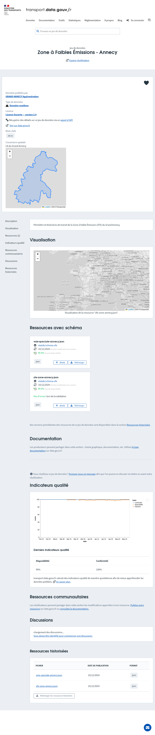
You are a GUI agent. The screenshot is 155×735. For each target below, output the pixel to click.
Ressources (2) (12, 235)
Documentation (47, 20)
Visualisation (11, 228)
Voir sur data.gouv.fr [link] (20, 125)
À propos (109, 20)
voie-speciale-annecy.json (49, 675)
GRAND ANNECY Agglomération (22, 96)
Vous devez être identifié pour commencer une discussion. (63, 635)
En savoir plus (63, 581)
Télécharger (77, 362)
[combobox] (77, 31)
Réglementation (93, 20)
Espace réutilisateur (79, 60)
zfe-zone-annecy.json (47, 686)
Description (11, 221)
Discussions (11, 260)
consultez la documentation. (74, 608)
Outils (62, 20)
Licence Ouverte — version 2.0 (21, 114)
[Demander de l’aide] (147, 727)
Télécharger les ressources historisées (54, 695)
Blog (120, 20)
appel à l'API (66, 120)
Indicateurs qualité (14, 242)
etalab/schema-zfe (47, 345)
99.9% (41, 352)
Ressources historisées (138, 424)
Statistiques (75, 20)
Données (30, 20)
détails (60, 362)
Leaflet (129, 309)
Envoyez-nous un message (82, 473)
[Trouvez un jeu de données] (77, 31)
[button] (37, 254)
